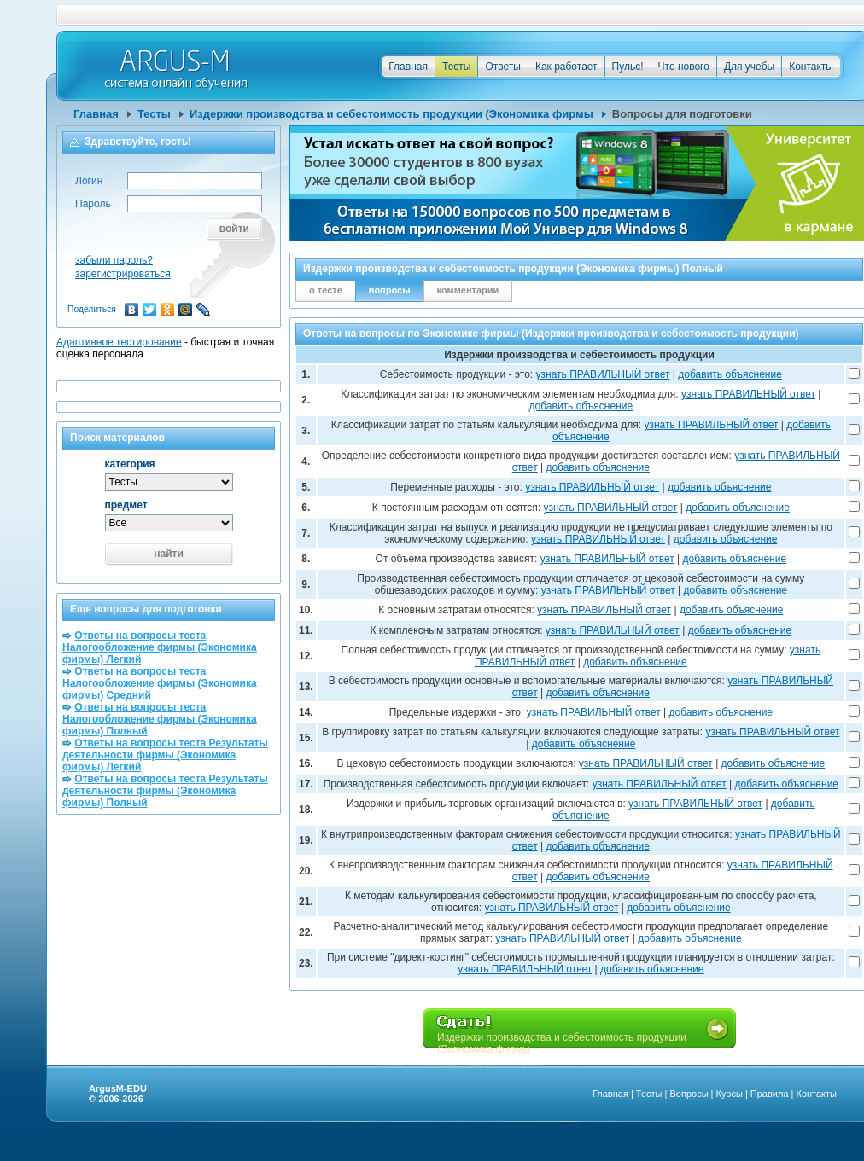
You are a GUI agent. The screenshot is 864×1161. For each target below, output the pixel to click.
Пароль (93, 204)
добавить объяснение (730, 374)
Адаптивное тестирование (119, 342)
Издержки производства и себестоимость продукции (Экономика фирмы (391, 113)
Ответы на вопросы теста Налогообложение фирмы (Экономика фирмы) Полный (159, 719)
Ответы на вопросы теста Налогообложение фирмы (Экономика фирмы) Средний (159, 683)
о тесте (325, 290)
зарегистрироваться (123, 274)
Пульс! (628, 67)
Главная (408, 67)
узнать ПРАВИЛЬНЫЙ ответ (603, 374)
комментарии (468, 290)
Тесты (456, 67)
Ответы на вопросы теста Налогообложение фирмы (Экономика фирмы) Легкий (159, 647)
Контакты (811, 67)
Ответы (502, 67)
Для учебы (749, 67)
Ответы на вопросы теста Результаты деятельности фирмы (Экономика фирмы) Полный (165, 791)
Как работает (566, 67)
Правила (769, 1093)
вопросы (390, 290)
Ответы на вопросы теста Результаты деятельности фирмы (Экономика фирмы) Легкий (165, 755)
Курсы (729, 1093)
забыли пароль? (114, 260)
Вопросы (688, 1093)
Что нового (683, 67)
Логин (88, 181)
